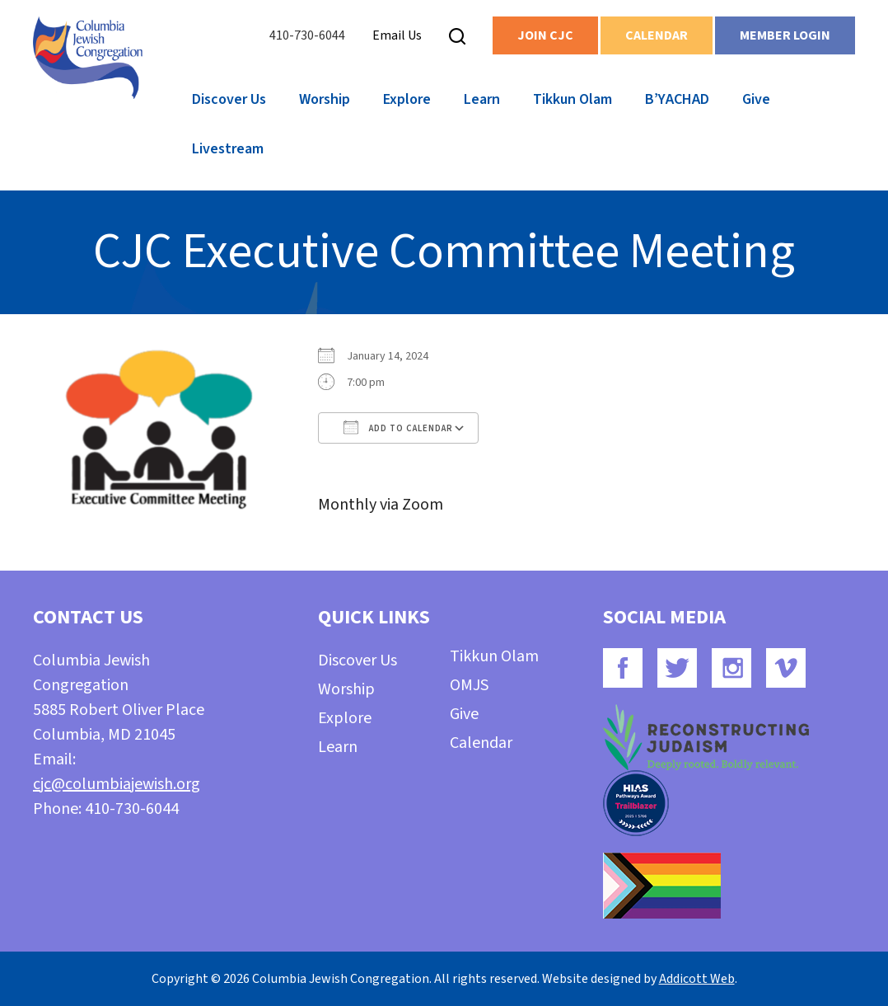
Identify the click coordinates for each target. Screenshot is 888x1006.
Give (756, 99)
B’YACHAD (677, 99)
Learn (482, 99)
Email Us (397, 35)
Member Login (785, 35)
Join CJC (545, 35)
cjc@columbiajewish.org (116, 784)
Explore (407, 99)
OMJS (469, 685)
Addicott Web (697, 979)
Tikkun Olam (572, 99)
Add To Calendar (398, 427)
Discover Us (229, 99)
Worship (324, 99)
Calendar (656, 35)
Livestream (228, 149)
